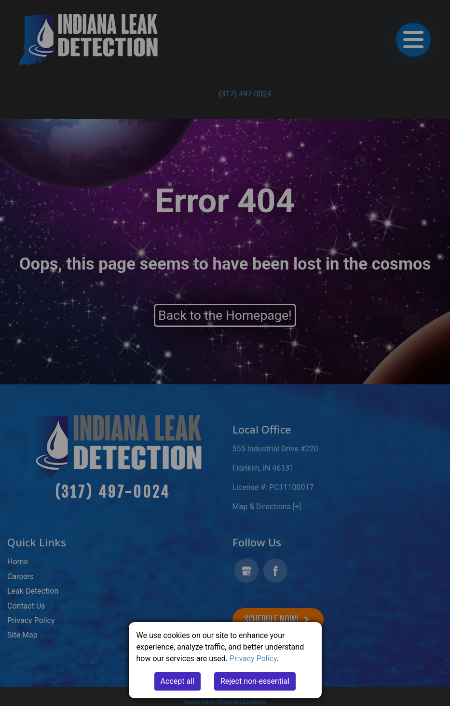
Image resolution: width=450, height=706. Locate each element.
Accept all (177, 681)
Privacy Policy (253, 658)
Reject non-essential (255, 681)
